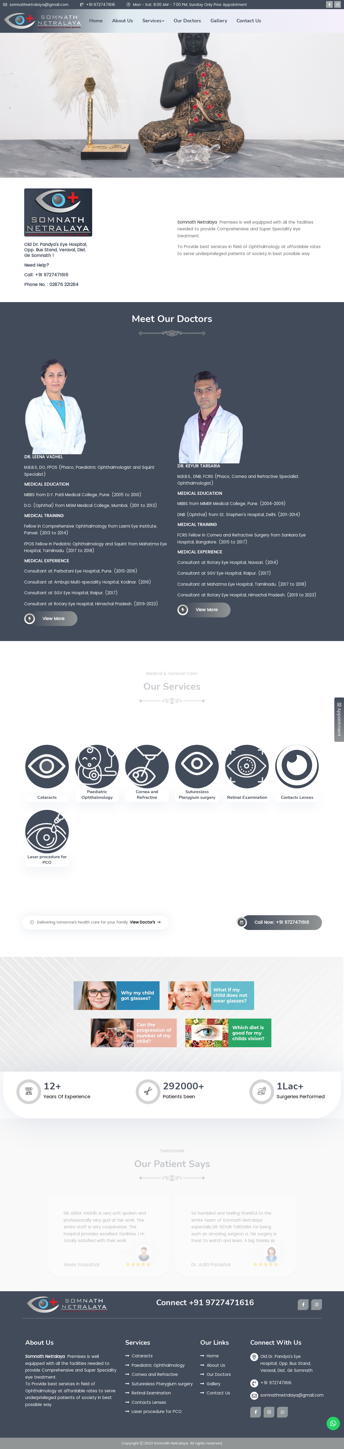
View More (47, 619)
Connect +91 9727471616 (205, 1302)
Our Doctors (187, 20)
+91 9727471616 (100, 4)
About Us (122, 20)
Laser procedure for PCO (47, 859)
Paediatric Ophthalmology (97, 794)
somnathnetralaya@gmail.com (39, 4)
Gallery (218, 20)
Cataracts (47, 797)
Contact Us (248, 20)
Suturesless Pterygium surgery (197, 794)
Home (96, 20)
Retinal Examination (247, 797)
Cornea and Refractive (147, 794)
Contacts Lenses (297, 797)
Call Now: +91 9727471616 (275, 922)
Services (152, 20)
